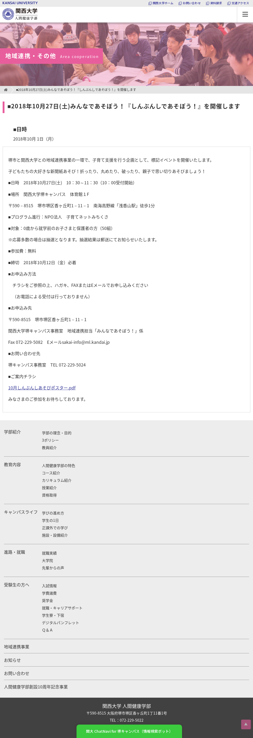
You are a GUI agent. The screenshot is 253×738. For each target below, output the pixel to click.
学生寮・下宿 (53, 615)
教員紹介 (49, 447)
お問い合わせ (16, 673)
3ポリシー (50, 440)
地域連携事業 (16, 646)
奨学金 (47, 600)
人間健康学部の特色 (58, 465)
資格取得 (49, 495)
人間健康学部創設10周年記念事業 (36, 686)
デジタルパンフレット (60, 622)
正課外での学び (55, 527)
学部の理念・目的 (56, 432)
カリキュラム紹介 (56, 480)
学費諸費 (49, 593)
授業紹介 (49, 487)
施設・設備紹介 (55, 535)
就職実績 (49, 553)
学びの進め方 (53, 512)
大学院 (47, 560)
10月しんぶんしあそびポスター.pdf (41, 387)
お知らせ (12, 660)
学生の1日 (50, 520)
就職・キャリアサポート (62, 607)
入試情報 (49, 585)
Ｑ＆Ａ (47, 630)
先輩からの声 (53, 567)
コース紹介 (51, 472)
